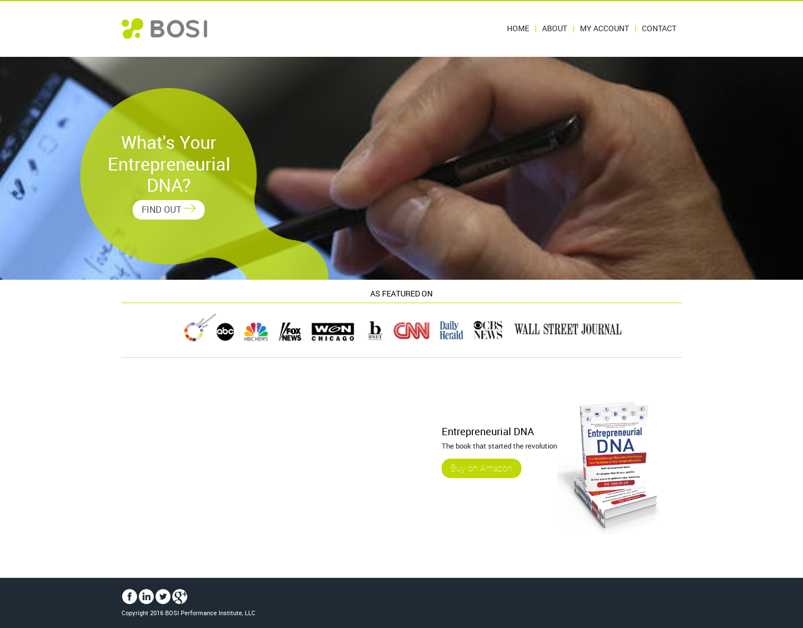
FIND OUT (169, 209)
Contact (659, 28)
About (554, 28)
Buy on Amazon (481, 469)
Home (518, 28)
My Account (604, 28)
